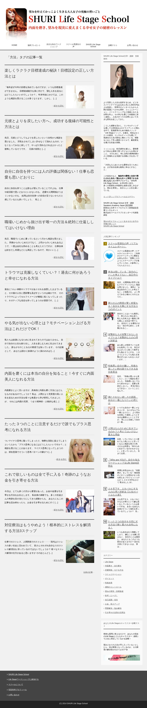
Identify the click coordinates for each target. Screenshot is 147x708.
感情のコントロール (113, 587)
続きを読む (59, 106)
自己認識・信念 (111, 600)
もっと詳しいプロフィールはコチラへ (119, 197)
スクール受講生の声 (73, 45)
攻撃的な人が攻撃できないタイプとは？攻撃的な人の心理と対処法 (123, 337)
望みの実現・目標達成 (114, 591)
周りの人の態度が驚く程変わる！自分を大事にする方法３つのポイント (123, 306)
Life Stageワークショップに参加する (23, 679)
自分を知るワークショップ (54, 45)
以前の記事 (88, 572)
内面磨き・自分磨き (113, 566)
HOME (14, 45)
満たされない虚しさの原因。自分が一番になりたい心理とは (123, 400)
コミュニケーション (113, 574)
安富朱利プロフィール (17, 690)
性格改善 (108, 583)
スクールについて (15, 685)
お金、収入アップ (112, 604)
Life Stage (109, 562)
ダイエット (109, 579)
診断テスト (112, 45)
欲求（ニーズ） (111, 596)
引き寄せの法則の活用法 (115, 613)
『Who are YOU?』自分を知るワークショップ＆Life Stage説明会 (124, 462)
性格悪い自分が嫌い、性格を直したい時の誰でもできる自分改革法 (123, 368)
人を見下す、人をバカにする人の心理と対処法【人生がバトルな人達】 (123, 491)
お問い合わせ (132, 45)
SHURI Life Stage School (93, 46)
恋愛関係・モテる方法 (114, 570)
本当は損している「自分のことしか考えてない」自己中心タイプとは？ (123, 274)
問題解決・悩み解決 (113, 608)
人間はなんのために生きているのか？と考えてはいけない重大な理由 (123, 431)
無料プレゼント (34, 45)
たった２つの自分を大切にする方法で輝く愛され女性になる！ (123, 524)
